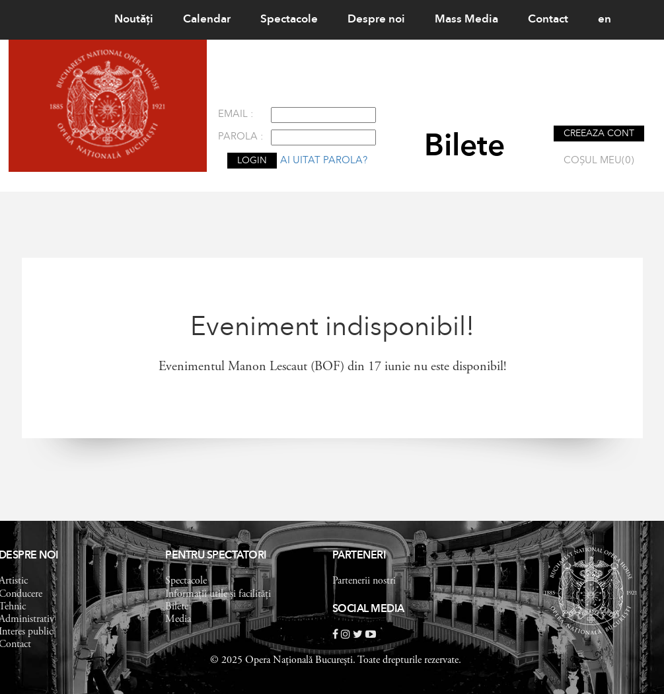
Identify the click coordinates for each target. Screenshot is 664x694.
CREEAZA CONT (599, 133)
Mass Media (466, 19)
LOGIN (252, 160)
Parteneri (359, 556)
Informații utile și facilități (218, 594)
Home (69, 19)
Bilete (176, 606)
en (604, 19)
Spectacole (289, 19)
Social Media (368, 609)
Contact (548, 19)
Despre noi (376, 19)
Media (178, 619)
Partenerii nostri (364, 581)
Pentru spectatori (216, 556)
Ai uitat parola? (323, 161)
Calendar (207, 19)
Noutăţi (133, 19)
